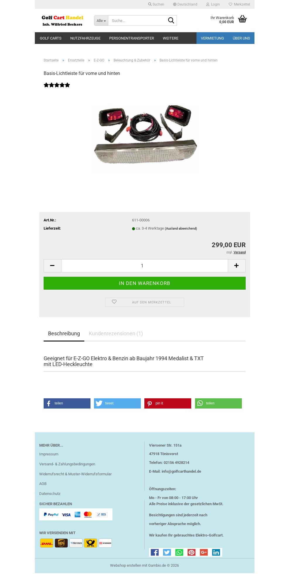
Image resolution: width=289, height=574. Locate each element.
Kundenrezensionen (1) (116, 334)
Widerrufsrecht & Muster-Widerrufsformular (75, 475)
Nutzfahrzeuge (85, 38)
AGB (43, 485)
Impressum (48, 455)
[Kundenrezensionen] (57, 90)
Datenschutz (49, 494)
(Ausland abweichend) (181, 229)
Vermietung (212, 38)
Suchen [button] (156, 4)
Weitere (170, 38)
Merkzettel (239, 4)
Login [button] (213, 4)
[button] (185, 4)
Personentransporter (131, 38)
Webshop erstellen (125, 566)
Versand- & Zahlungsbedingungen (67, 465)
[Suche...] (101, 20)
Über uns (241, 38)
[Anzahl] (144, 266)
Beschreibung (64, 334)
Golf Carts (50, 38)
